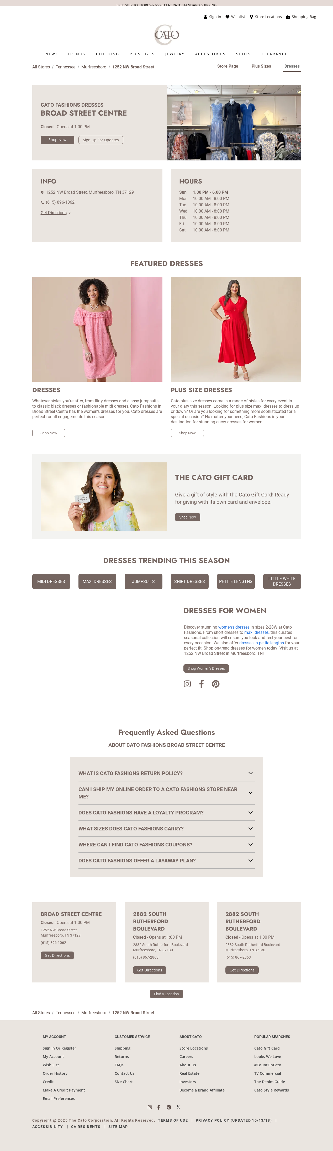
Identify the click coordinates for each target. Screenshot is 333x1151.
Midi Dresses (51, 581)
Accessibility (47, 1127)
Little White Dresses (281, 581)
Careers (186, 1056)
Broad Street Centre (71, 914)
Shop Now (57, 139)
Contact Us (124, 1073)
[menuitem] (51, 54)
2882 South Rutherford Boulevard (150, 922)
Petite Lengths (235, 581)
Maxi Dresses (97, 581)
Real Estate (189, 1073)
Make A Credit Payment (64, 1090)
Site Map (118, 1127)
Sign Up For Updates (101, 139)
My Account (53, 1056)
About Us (187, 1064)
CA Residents (86, 1127)
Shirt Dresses (189, 581)
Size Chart (124, 1081)
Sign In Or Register (59, 1048)
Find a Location (166, 994)
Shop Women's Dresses (206, 668)
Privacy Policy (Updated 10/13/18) (234, 1120)
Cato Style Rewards (271, 1090)
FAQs (119, 1064)
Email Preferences (59, 1098)
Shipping (122, 1048)
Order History (55, 1073)
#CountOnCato (267, 1064)
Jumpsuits (143, 581)
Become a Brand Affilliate (202, 1090)
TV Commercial (267, 1073)
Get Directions (56, 212)
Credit (48, 1081)
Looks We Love (267, 1056)
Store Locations (193, 1048)
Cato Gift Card (267, 1048)
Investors (187, 1081)
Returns (122, 1056)
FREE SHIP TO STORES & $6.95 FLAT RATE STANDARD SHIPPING (166, 5)
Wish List (51, 1064)
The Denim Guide (269, 1081)
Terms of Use (173, 1120)
